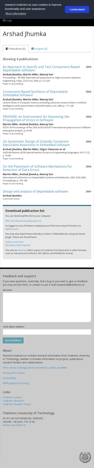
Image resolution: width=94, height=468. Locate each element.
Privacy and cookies (14, 372)
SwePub (22, 250)
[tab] (15, 48)
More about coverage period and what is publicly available (35, 367)
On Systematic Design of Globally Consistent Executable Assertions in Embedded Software (36, 143)
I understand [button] (77, 9)
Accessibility (9, 378)
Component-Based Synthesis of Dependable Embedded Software (35, 93)
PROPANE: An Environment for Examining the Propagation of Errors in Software (36, 118)
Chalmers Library (12, 397)
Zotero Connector (14, 241)
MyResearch (11, 228)
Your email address (13, 326)
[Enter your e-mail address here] (47, 332)
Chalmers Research (13, 400)
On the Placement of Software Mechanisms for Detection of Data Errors (37, 168)
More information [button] (15, 13)
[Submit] (13, 340)
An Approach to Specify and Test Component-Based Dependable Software (41, 68)
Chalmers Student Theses (17, 404)
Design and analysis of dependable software (35, 191)
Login (7, 20)
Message (7, 290)
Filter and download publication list (23, 220)
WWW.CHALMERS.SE (14, 425)
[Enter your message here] (47, 307)
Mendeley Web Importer (18, 245)
